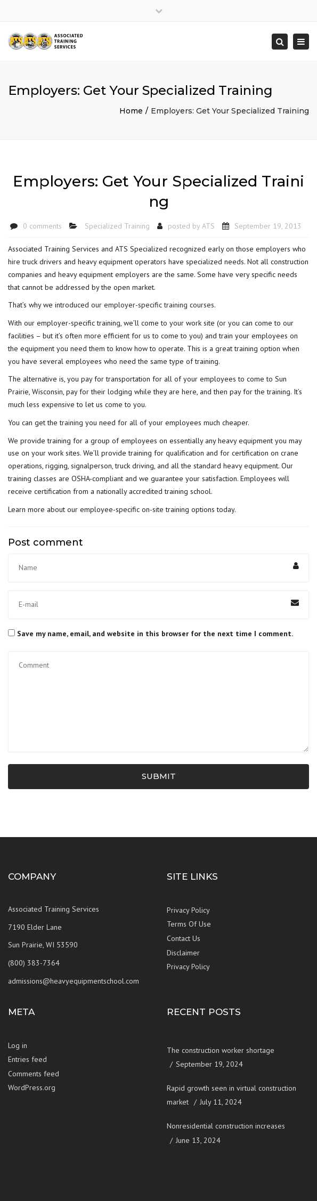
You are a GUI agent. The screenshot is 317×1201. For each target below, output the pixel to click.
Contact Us (183, 938)
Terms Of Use (189, 924)
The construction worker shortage (220, 1050)
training (71, 422)
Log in (17, 1045)
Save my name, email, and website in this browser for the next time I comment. (155, 633)
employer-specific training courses (159, 305)
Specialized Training (117, 226)
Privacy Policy (188, 910)
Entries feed (27, 1059)
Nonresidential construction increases (226, 1126)
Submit (159, 776)
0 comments (42, 226)
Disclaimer (183, 952)
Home (131, 111)
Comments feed (33, 1073)
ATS (208, 226)
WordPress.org (31, 1087)
